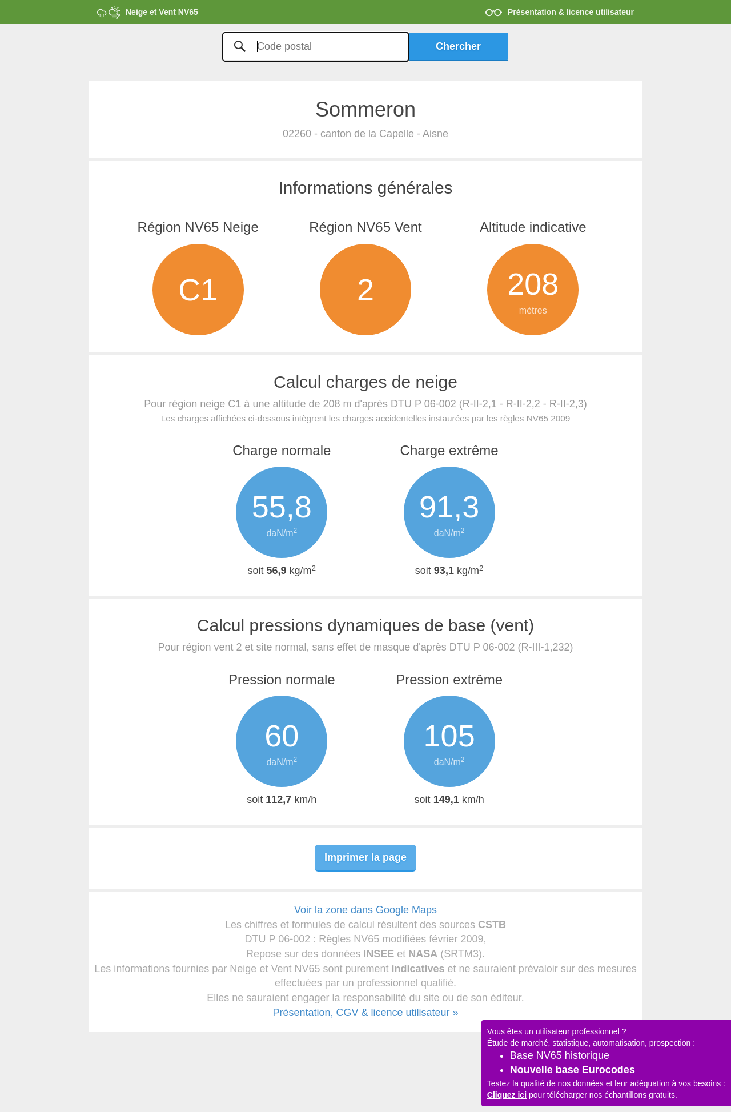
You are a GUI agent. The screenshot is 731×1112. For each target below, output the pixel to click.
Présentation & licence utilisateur (571, 12)
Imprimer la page (365, 857)
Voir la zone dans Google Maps (365, 910)
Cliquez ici (507, 1094)
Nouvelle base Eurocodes (572, 1069)
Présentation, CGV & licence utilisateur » (365, 1012)
